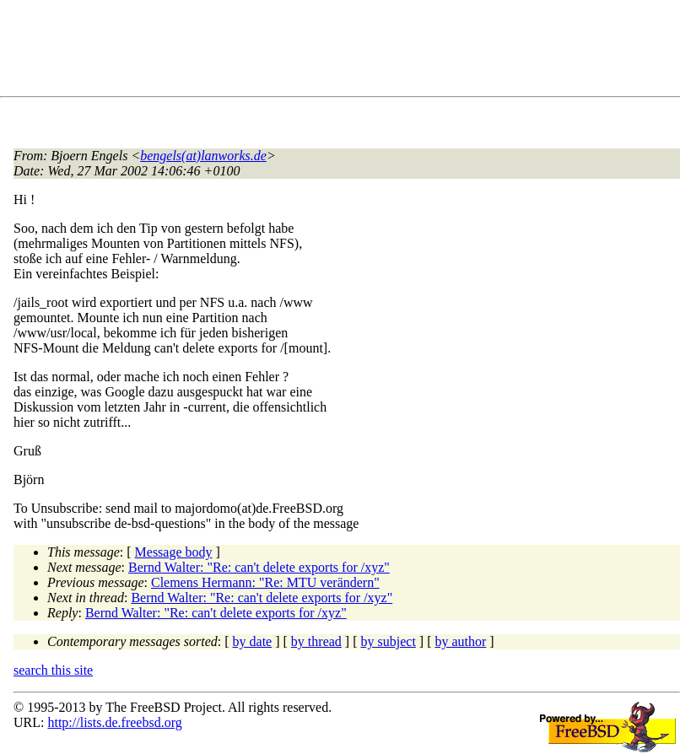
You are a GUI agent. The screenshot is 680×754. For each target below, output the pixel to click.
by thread (316, 641)
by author (460, 641)
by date (253, 641)
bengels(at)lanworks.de (203, 155)
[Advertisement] (320, 51)
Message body (174, 552)
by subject (388, 641)
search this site (53, 670)
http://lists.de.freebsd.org (114, 722)
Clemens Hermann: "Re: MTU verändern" (265, 582)
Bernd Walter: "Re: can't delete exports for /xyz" (259, 567)
